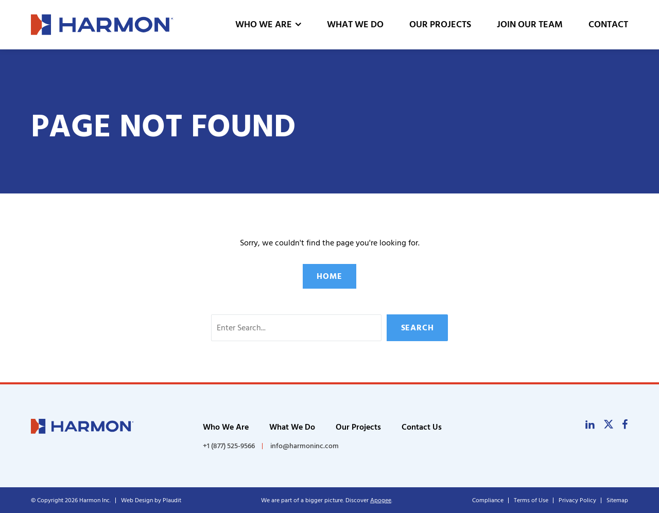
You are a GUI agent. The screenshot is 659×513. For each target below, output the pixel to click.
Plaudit (172, 500)
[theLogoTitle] (102, 24)
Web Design (137, 500)
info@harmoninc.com (304, 446)
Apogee (380, 500)
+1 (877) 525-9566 (229, 446)
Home (329, 276)
